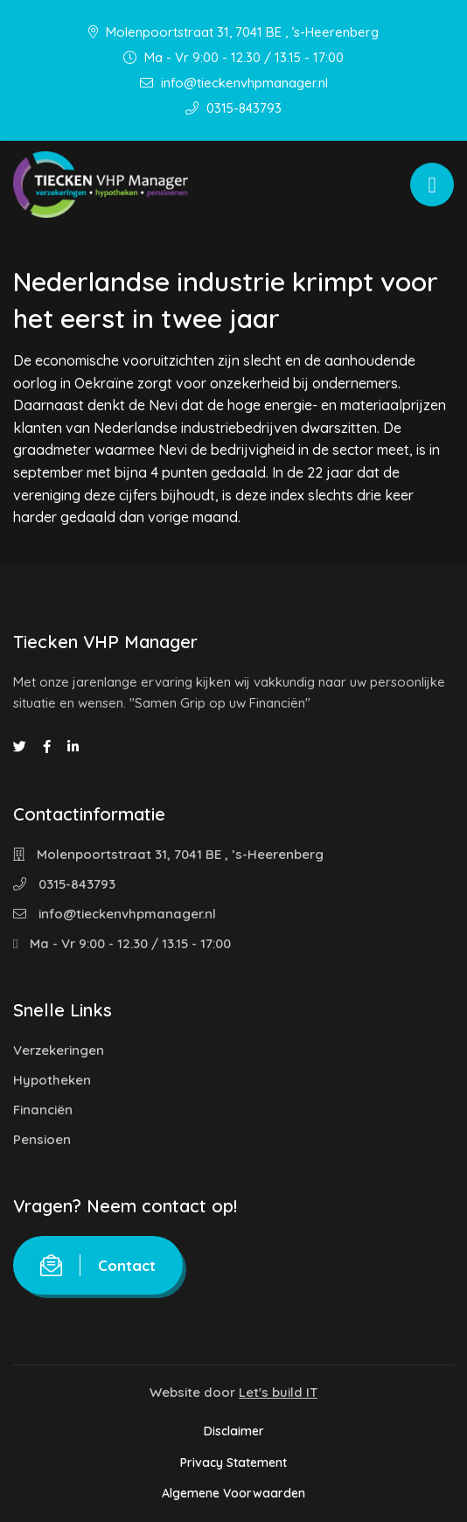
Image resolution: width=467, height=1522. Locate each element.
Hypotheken (52, 1080)
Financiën (43, 1109)
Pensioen (42, 1139)
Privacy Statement (233, 1462)
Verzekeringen (58, 1050)
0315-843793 (233, 108)
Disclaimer (234, 1431)
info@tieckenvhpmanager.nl (234, 82)
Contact (98, 1265)
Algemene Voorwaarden (233, 1493)
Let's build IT (278, 1392)
